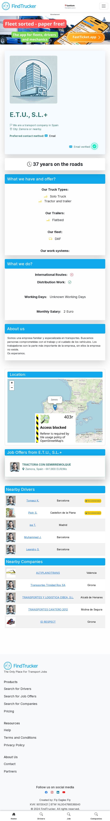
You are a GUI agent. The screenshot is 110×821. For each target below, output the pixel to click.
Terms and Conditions (20, 737)
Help (7, 730)
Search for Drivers (17, 689)
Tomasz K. (32, 500)
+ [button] (12, 383)
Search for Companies (20, 704)
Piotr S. (32, 512)
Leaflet (99, 441)
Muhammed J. (32, 537)
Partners (10, 771)
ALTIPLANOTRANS (48, 572)
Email (50, 135)
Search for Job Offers (20, 696)
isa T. (33, 525)
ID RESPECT (48, 621)
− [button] (12, 388)
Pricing (9, 711)
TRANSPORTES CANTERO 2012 (48, 609)
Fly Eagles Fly (62, 800)
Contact (10, 764)
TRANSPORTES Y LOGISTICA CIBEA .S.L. (48, 597)
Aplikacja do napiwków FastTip (55, 783)
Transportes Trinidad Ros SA (47, 585)
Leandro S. (32, 549)
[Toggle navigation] (103, 6)
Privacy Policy (14, 745)
